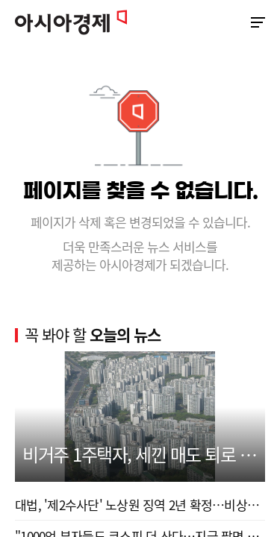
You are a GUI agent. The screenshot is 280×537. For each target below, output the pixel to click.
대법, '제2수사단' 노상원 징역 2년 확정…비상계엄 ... (140, 504)
